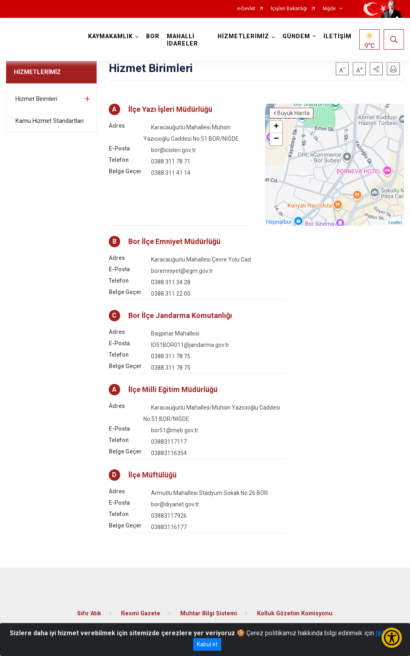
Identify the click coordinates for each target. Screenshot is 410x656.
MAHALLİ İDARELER (182, 40)
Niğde (329, 8)
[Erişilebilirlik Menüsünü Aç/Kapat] (392, 638)
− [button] (276, 139)
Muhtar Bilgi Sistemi (208, 613)
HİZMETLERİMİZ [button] (243, 36)
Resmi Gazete (140, 613)
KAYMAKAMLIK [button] (110, 36)
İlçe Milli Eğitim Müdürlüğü (173, 389)
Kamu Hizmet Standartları (49, 120)
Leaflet (395, 222)
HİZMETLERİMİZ (37, 72)
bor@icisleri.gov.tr (173, 150)
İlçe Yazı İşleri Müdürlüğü (170, 109)
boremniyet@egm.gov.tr (182, 271)
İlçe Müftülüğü (152, 475)
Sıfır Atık (89, 613)
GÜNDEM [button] (296, 36)
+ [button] (276, 127)
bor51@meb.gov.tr (175, 430)
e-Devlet (246, 8)
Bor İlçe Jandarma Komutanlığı (180, 315)
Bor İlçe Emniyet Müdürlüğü (174, 241)
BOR (153, 36)
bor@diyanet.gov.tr (175, 504)
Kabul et (207, 644)
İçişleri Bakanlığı (289, 8)
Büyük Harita (293, 113)
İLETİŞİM (338, 36)
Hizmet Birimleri (36, 98)
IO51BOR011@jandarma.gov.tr (190, 345)
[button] (376, 68)
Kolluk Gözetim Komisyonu (294, 613)
